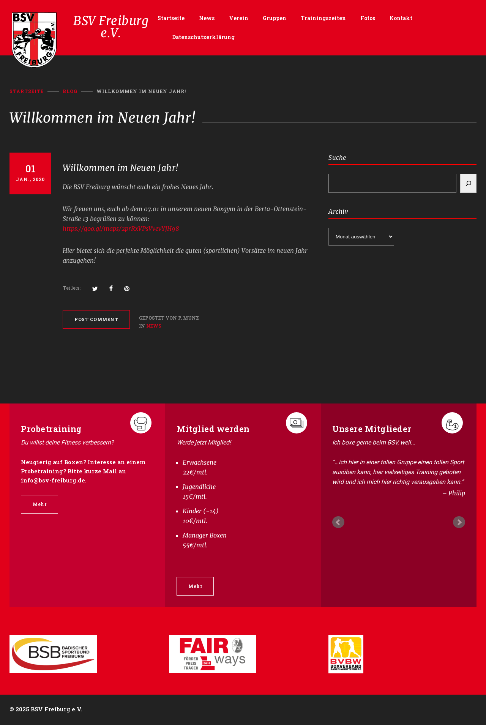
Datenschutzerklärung (203, 37)
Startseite (171, 18)
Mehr (39, 504)
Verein (238, 18)
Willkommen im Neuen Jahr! (120, 167)
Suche (337, 157)
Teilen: (72, 288)
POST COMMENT (96, 319)
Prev (338, 522)
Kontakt (401, 18)
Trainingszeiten (323, 18)
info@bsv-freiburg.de (53, 480)
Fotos (367, 18)
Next (459, 522)
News (207, 18)
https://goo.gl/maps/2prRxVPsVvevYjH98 (121, 228)
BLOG (70, 91)
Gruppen (274, 18)
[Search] (468, 183)
